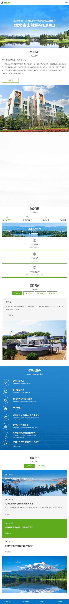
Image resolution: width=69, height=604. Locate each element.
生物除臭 (40, 293)
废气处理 (29, 293)
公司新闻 (29, 466)
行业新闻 (42, 466)
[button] (5, 344)
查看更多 (10, 80)
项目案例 (26, 601)
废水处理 (17, 293)
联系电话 (60, 601)
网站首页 (8, 601)
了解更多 (10, 315)
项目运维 (52, 293)
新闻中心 (43, 601)
